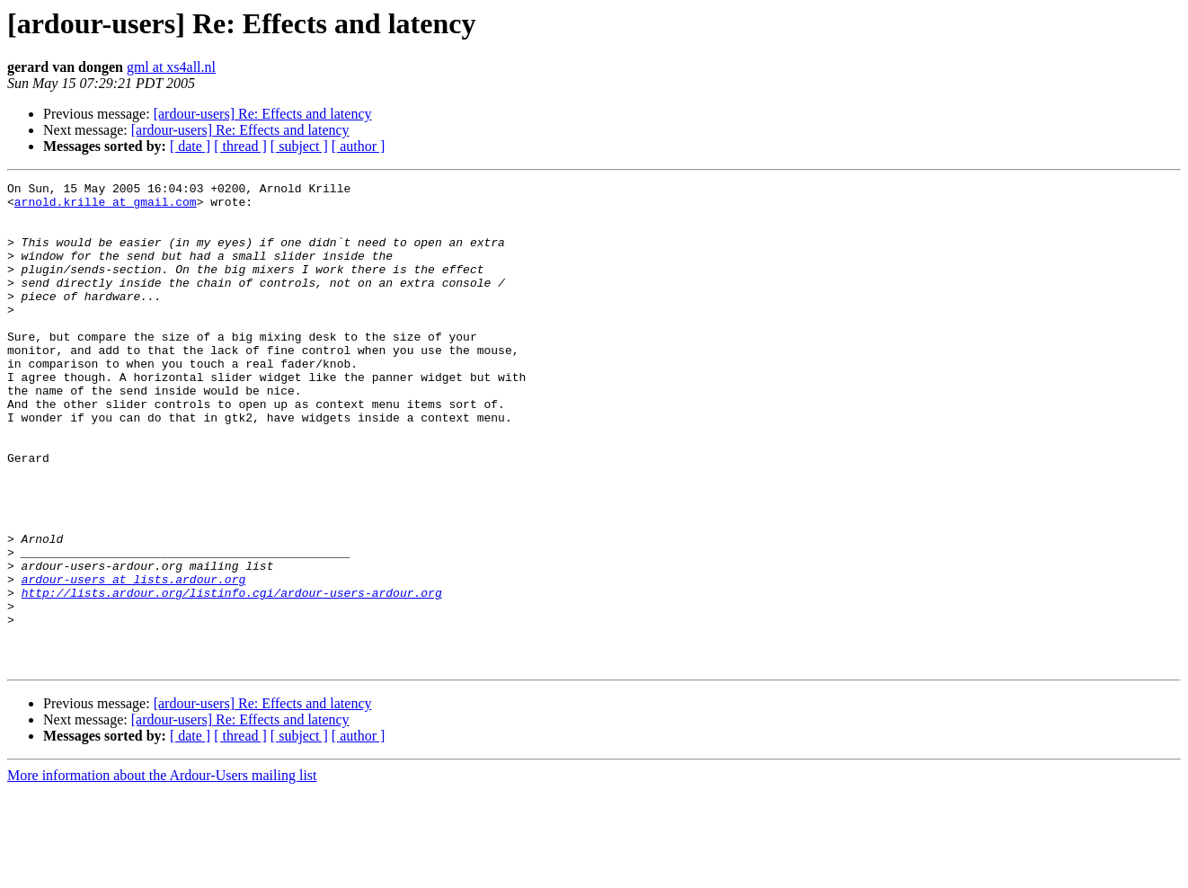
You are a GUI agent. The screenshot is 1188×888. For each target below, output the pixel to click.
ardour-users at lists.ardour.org (134, 660)
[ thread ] (240, 146)
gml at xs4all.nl (171, 67)
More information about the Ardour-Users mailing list (162, 872)
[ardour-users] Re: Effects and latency (263, 113)
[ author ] (359, 146)
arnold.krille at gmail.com (105, 207)
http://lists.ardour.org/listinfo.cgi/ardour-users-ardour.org (232, 676)
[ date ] (190, 146)
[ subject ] (299, 146)
